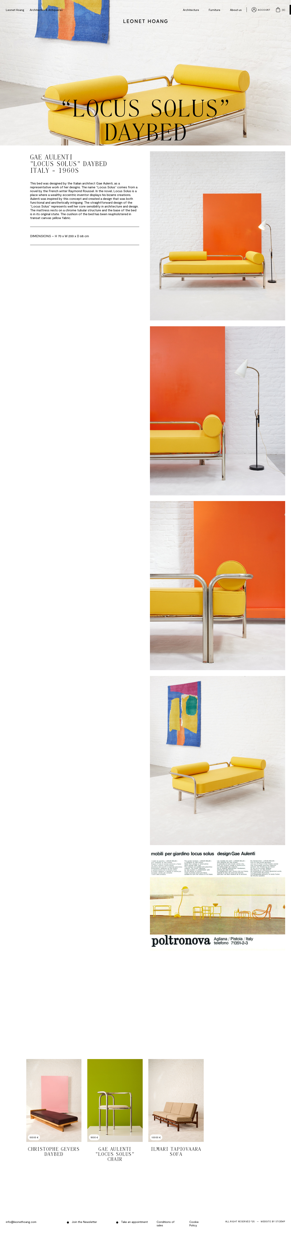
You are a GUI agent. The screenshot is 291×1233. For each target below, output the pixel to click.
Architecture (191, 10)
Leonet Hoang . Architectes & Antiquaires (34, 10)
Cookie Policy (194, 1223)
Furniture (214, 10)
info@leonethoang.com (21, 1222)
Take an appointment (134, 1222)
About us (236, 10)
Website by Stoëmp (273, 1221)
